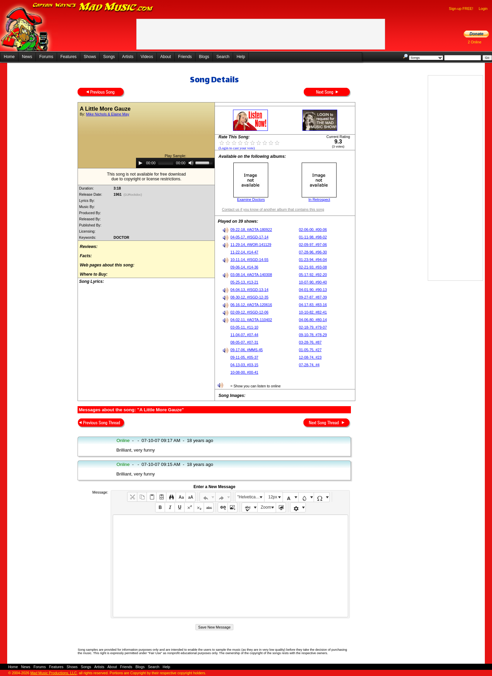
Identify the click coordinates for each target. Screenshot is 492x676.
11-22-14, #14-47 (244, 252)
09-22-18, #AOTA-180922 (251, 229)
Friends (185, 56)
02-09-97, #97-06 (313, 245)
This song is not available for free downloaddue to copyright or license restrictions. (146, 176)
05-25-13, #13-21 (244, 282)
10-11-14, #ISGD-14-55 (249, 260)
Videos (146, 56)
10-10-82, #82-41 (313, 312)
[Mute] (191, 163)
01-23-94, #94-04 (313, 260)
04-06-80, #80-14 (313, 320)
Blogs (204, 56)
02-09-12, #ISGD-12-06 (249, 312)
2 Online (474, 42)
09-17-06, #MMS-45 (246, 350)
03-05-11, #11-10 (244, 327)
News (27, 56)
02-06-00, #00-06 (313, 229)
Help (240, 56)
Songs (109, 56)
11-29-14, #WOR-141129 (250, 245)
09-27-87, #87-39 (313, 297)
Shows (90, 56)
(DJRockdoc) (133, 194)
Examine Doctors (251, 199)
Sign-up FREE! (461, 8)
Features (68, 56)
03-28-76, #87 (310, 342)
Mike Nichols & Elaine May (107, 114)
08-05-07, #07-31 (244, 342)
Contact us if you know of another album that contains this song (273, 209)
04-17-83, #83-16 (313, 305)
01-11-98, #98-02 (313, 237)
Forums (46, 56)
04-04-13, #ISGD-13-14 (249, 290)
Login (483, 8)
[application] (175, 163)
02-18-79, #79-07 (313, 327)
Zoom (266, 507)
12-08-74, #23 (310, 357)
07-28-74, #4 (309, 365)
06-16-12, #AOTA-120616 (251, 305)
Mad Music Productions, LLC (53, 673)
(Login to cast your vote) (236, 148)
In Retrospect (319, 199)
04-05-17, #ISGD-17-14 (249, 237)
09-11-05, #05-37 (244, 357)
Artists (127, 56)
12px (272, 497)
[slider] (165, 163)
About (165, 56)
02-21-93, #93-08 (313, 267)
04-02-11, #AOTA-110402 (251, 320)
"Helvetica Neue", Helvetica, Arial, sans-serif (250, 497)
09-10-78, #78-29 (313, 335)
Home (9, 56)
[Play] (140, 163)
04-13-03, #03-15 (244, 365)
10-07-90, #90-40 (313, 282)
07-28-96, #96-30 (313, 252)
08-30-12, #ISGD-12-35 (249, 297)
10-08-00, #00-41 (244, 372)
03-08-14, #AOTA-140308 (251, 275)
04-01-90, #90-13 (313, 290)
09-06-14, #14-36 (244, 267)
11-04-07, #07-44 (244, 335)
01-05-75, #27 (310, 350)
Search (222, 56)
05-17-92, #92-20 (313, 275)
